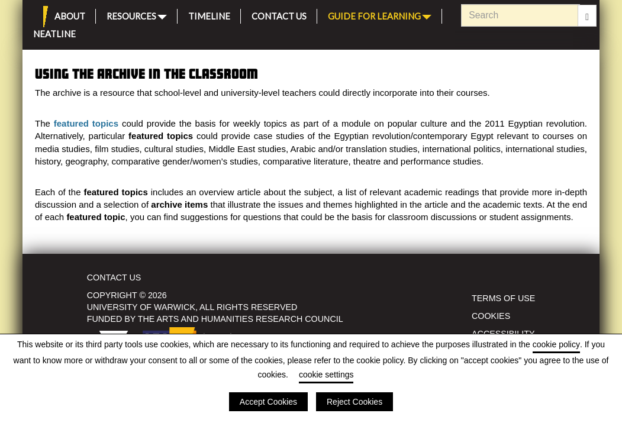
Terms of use (503, 298)
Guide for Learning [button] (379, 15)
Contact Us (279, 14)
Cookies (491, 316)
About (69, 14)
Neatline (54, 32)
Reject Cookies (354, 401)
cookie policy (556, 344)
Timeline (209, 14)
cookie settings (326, 374)
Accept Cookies (268, 401)
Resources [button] (137, 15)
